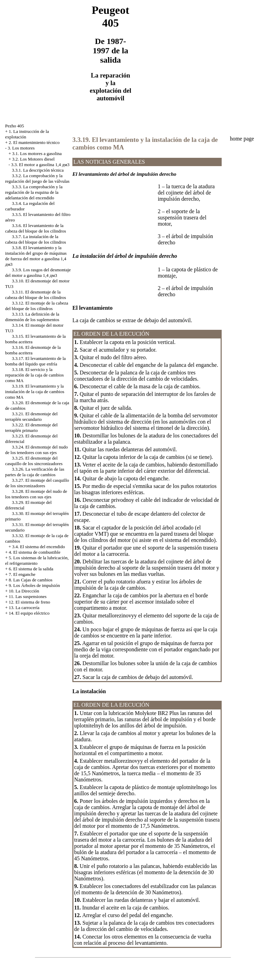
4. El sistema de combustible (34, 552)
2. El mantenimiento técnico (34, 142)
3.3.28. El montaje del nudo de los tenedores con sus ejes (36, 494)
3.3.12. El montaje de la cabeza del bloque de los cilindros (36, 305)
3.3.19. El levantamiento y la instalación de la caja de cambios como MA (34, 391)
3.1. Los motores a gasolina (37, 153)
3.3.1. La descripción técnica (37, 170)
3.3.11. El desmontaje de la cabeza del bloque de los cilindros (35, 294)
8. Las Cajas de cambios (30, 579)
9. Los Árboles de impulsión (34, 585)
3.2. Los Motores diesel (33, 159)
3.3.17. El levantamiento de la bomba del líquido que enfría (35, 361)
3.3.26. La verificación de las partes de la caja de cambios (34, 472)
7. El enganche (22, 574)
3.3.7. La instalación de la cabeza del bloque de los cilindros (35, 239)
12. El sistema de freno (29, 602)
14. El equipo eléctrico (29, 613)
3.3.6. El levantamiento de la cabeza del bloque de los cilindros (35, 228)
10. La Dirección (24, 591)
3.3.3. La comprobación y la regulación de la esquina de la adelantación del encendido (34, 192)
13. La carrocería (24, 607)
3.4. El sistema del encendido (38, 546)
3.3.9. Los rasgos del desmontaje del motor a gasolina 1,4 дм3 (38, 272)
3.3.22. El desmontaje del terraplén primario (31, 427)
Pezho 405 (14, 125)
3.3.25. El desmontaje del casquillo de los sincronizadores (34, 460)
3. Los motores (21, 148)
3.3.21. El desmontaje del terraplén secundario (31, 416)
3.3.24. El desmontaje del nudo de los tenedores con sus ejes (36, 449)
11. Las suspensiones (27, 596)
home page (242, 139)
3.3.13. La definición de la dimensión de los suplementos (32, 316)
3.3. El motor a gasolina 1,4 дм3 (40, 164)
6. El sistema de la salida (31, 568)
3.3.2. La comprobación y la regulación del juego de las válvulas (37, 178)
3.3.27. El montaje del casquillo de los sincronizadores (37, 483)
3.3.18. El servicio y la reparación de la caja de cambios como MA (34, 375)
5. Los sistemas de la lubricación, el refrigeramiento (37, 560)
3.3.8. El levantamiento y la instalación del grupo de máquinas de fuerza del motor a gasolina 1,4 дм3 (36, 256)
